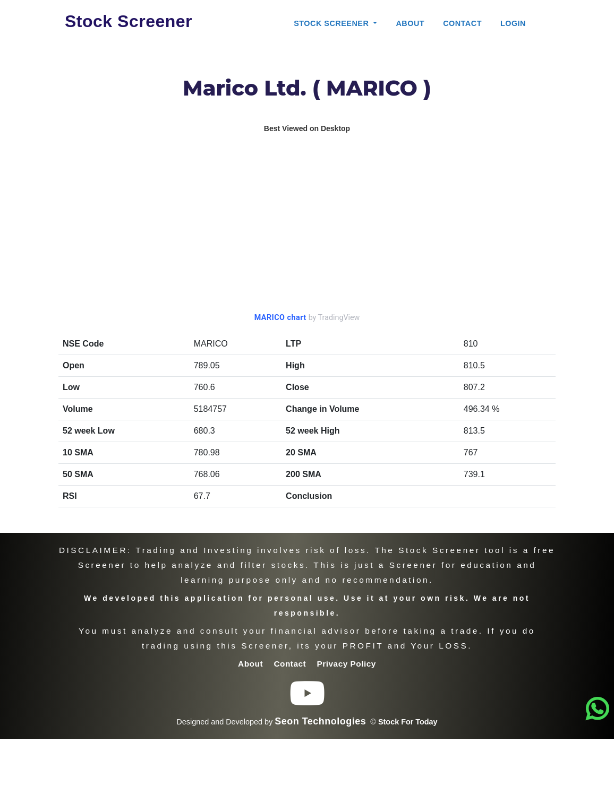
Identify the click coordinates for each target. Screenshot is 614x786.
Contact (462, 23)
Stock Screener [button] (332, 23)
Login (513, 23)
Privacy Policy (346, 663)
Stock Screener (128, 21)
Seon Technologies (320, 721)
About (410, 23)
